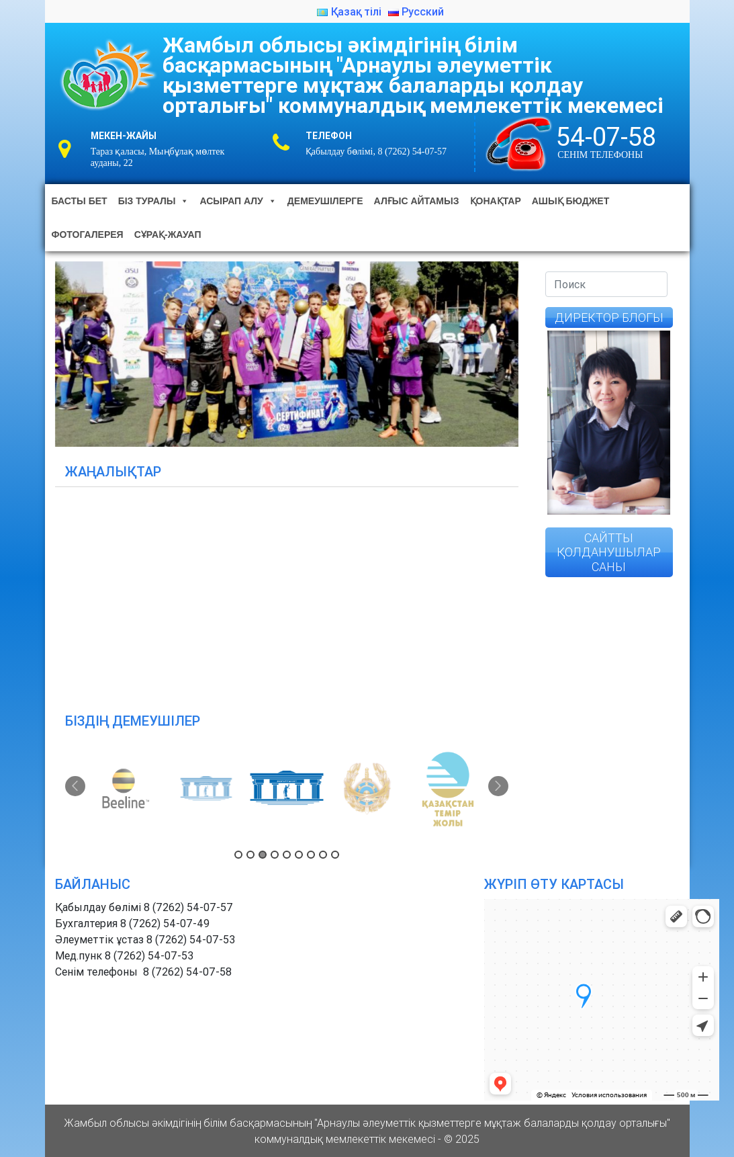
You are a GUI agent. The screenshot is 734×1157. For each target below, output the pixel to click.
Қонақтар (495, 201)
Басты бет (79, 201)
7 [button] (311, 855)
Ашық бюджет (570, 201)
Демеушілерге (325, 201)
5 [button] (287, 855)
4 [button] (275, 855)
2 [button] (250, 855)
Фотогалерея (88, 234)
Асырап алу (237, 201)
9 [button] (335, 855)
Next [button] (498, 786)
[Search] (606, 284)
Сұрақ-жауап (167, 234)
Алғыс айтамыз (416, 201)
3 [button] (263, 855)
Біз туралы (153, 201)
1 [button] (238, 855)
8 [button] (323, 855)
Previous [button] (75, 786)
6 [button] (299, 855)
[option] (126, 789)
